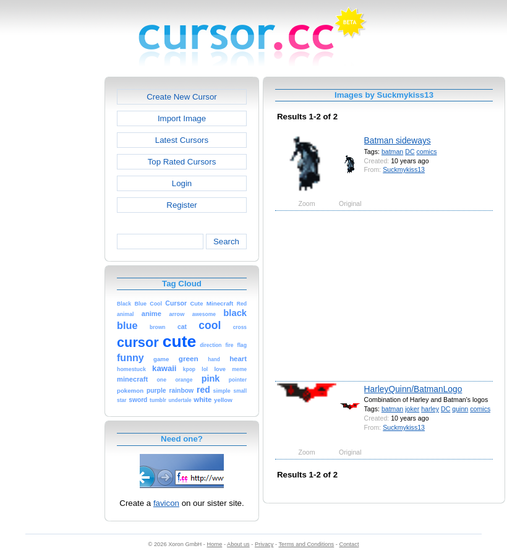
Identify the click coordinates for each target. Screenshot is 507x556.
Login (182, 183)
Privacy (264, 544)
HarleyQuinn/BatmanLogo (413, 389)
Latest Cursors (181, 140)
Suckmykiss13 (404, 169)
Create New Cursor (182, 96)
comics (427, 151)
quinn (460, 409)
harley (430, 409)
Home (215, 544)
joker (412, 409)
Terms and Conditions (306, 544)
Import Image (182, 118)
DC (409, 151)
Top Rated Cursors (182, 161)
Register (181, 205)
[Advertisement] (51, 262)
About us (238, 544)
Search (226, 241)
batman (392, 151)
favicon (166, 503)
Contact (349, 544)
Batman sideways (397, 140)
